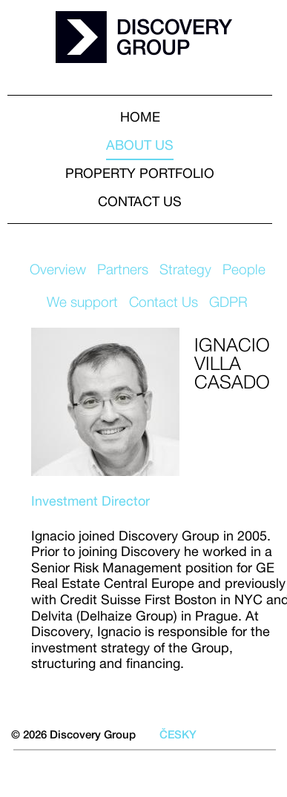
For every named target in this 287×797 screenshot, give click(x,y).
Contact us (140, 201)
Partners (122, 269)
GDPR (228, 302)
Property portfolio (139, 173)
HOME (140, 117)
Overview (58, 269)
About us (140, 145)
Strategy (185, 269)
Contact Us (163, 302)
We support (82, 302)
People (243, 269)
